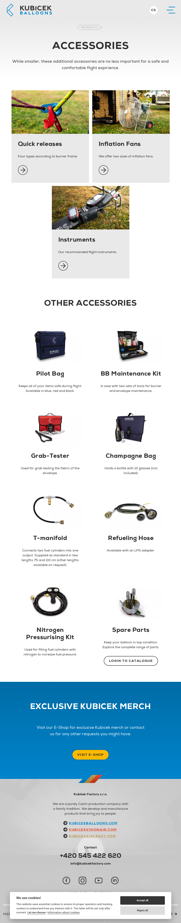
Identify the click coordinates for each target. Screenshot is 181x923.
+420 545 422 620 (90, 855)
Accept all (142, 900)
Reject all (142, 910)
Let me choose (36, 912)
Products (89, 27)
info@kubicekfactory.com (90, 863)
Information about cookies (64, 912)
